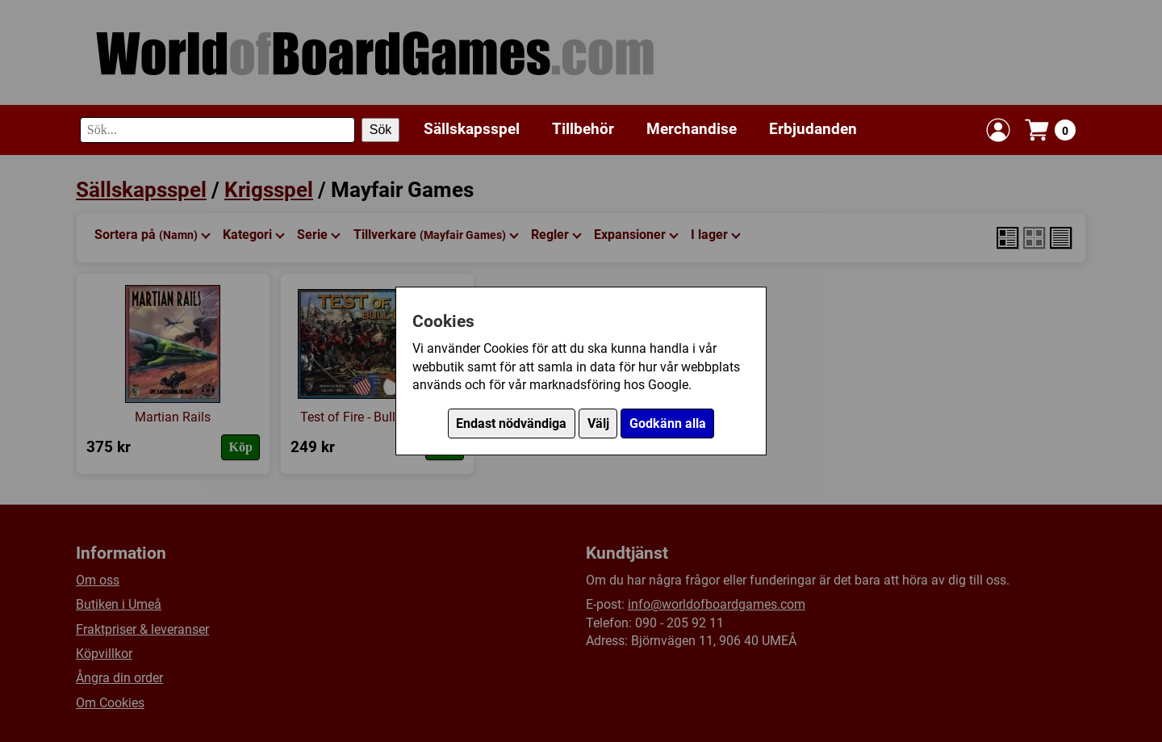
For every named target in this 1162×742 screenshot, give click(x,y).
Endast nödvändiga (511, 423)
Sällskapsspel (472, 128)
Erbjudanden (813, 128)
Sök (381, 129)
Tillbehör (583, 128)
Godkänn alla (667, 423)
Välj (598, 423)
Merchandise (691, 128)
